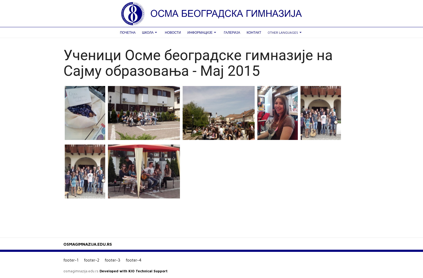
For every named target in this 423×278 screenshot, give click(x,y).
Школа (150, 32)
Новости (173, 32)
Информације (202, 32)
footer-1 (71, 260)
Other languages (285, 32)
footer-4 (133, 260)
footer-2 (91, 260)
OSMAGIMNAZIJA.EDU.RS (87, 244)
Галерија (232, 32)
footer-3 (112, 260)
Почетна (128, 32)
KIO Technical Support (148, 271)
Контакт (254, 32)
